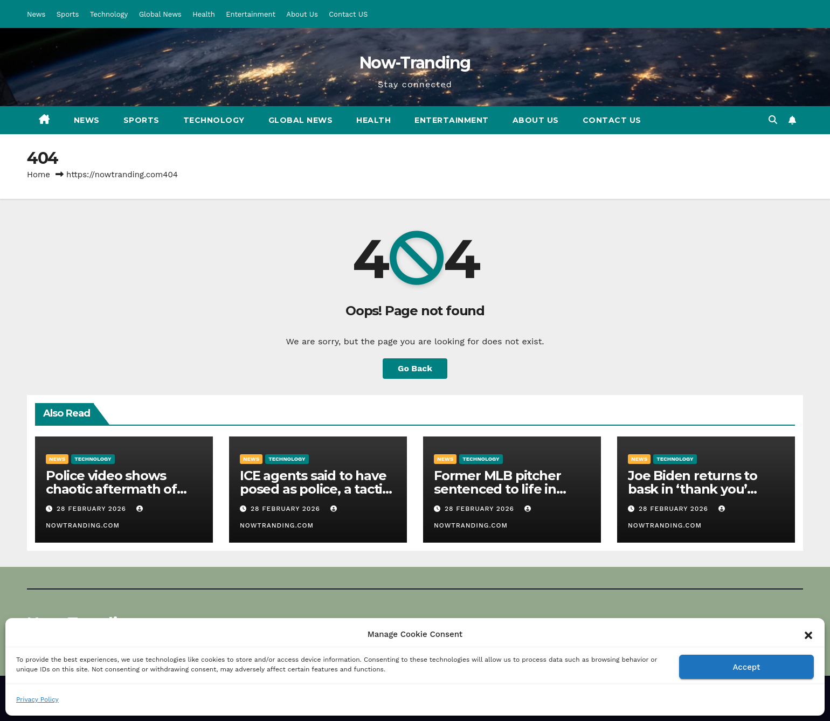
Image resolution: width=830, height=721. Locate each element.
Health (203, 14)
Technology (109, 14)
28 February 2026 (93, 508)
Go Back (415, 368)
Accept (746, 667)
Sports (68, 14)
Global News (160, 14)
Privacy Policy (37, 699)
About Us (301, 14)
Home (38, 174)
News (36, 14)
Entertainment (250, 14)
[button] (808, 634)
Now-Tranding (415, 63)
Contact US (348, 14)
